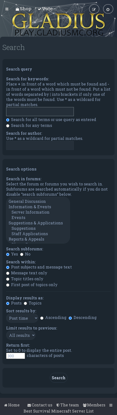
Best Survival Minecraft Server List (59, 411)
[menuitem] (23, 8)
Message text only (26, 272)
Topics (32, 302)
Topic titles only (24, 278)
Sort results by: (21, 310)
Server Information (38, 212)
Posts (14, 302)
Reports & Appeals (38, 239)
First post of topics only (32, 284)
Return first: (18, 345)
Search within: (21, 261)
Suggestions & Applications (38, 223)
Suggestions (38, 228)
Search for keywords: (27, 78)
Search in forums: (23, 178)
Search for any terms (29, 125)
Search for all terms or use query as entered (51, 119)
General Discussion (38, 201)
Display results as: (25, 297)
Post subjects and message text (39, 266)
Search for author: (24, 133)
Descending (83, 317)
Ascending (53, 317)
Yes (12, 253)
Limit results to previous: (31, 327)
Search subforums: (24, 248)
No (25, 253)
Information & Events (38, 206)
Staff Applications (38, 233)
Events (38, 217)
